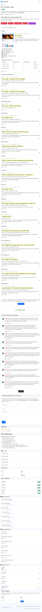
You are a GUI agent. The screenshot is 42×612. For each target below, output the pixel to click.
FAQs (25, 608)
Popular (34, 606)
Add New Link (21, 303)
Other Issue (25, 23)
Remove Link (29, 606)
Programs (5, 54)
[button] (23, 310)
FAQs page (13, 447)
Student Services (6, 53)
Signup (22, 601)
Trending (38, 606)
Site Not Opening (18, 23)
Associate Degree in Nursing (8, 51)
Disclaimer (32, 608)
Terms (28, 608)
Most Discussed (5, 496)
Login (4, 57)
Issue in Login (4, 23)
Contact (20, 606)
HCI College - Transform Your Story (9, 55)
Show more (21, 391)
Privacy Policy (37, 608)
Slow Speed (11, 23)
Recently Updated (5, 529)
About (17, 606)
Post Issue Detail (32, 23)
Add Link (24, 606)
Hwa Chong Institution (7, 50)
